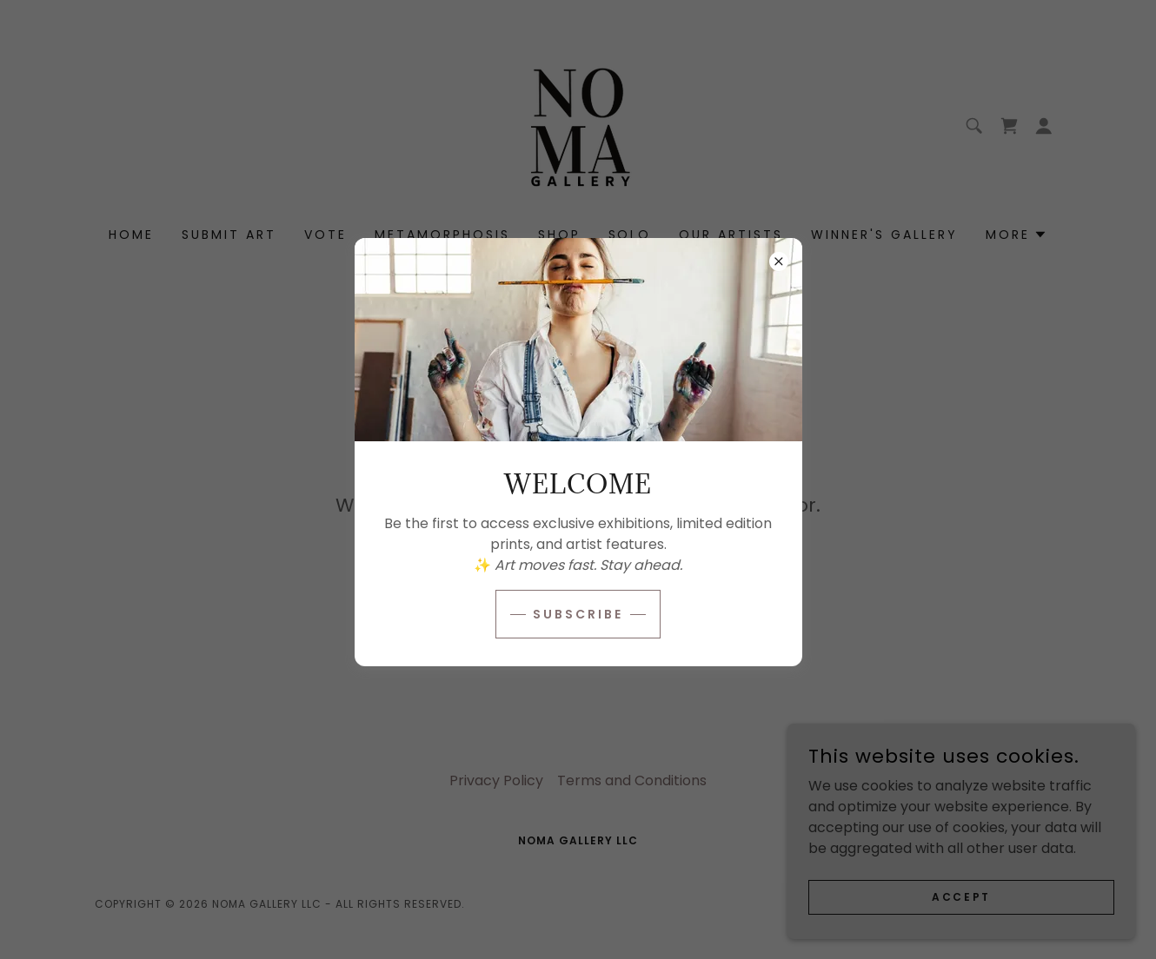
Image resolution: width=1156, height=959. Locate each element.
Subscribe (578, 614)
